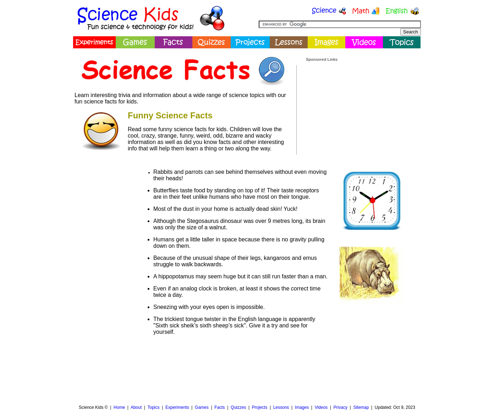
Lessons (281, 407)
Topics (153, 407)
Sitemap (361, 407)
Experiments (177, 407)
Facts (219, 407)
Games (202, 407)
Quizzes (238, 407)
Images (302, 407)
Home (119, 407)
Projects (259, 407)
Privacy (340, 407)
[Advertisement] (359, 106)
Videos (321, 407)
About (136, 407)
